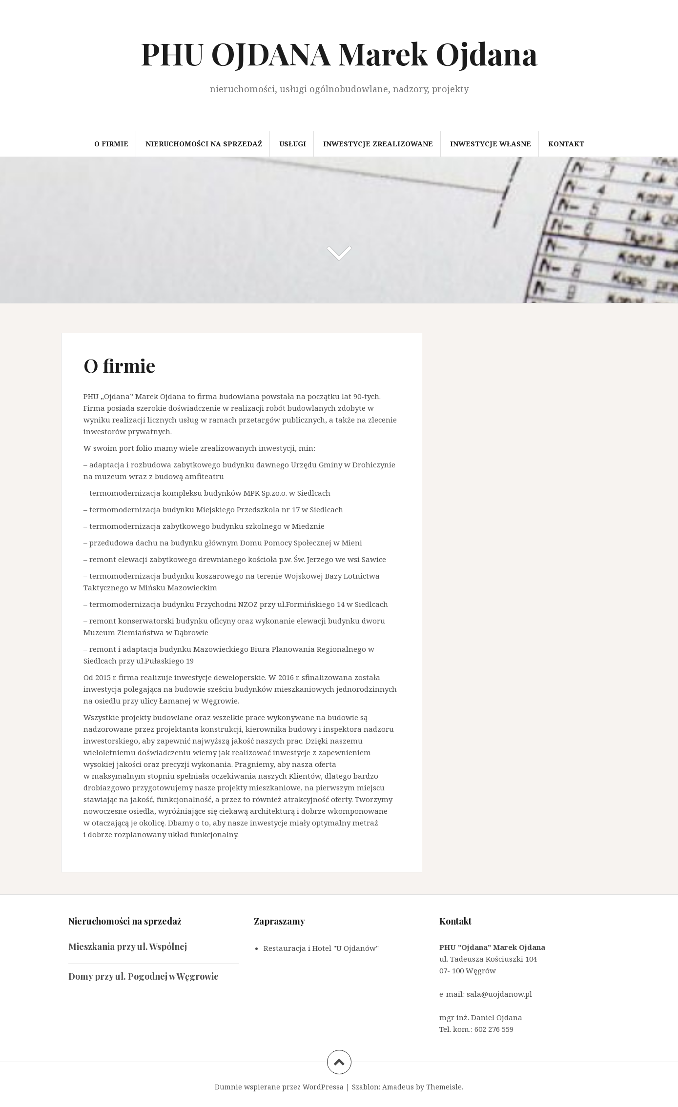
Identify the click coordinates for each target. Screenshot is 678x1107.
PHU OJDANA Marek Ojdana (339, 53)
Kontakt (566, 143)
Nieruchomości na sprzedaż (203, 143)
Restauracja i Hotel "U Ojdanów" (321, 948)
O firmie (111, 143)
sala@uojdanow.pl (499, 994)
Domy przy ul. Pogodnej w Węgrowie (143, 976)
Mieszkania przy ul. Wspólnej (127, 946)
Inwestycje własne (490, 143)
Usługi (292, 143)
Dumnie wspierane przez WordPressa (279, 1086)
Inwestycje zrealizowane (378, 143)
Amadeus (398, 1086)
